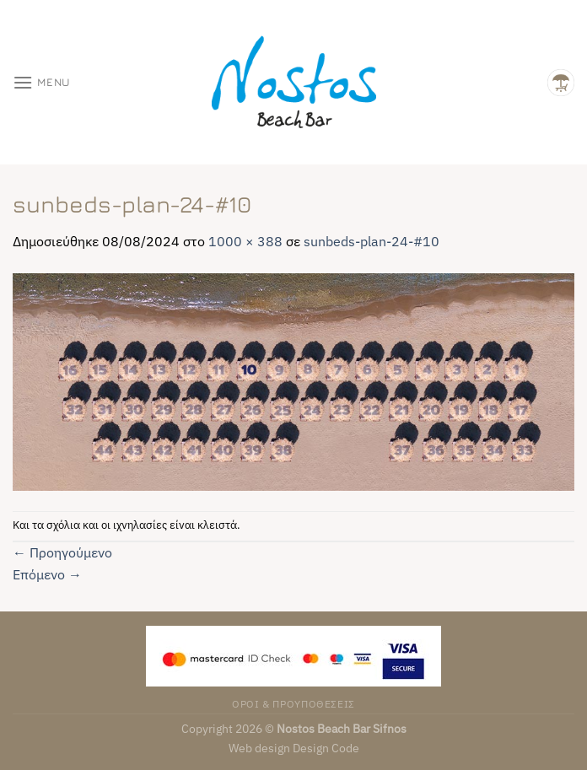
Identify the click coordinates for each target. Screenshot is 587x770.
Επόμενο (47, 574)
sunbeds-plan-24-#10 (371, 241)
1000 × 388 (245, 241)
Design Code (326, 748)
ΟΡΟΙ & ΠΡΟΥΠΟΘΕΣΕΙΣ (293, 703)
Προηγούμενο (62, 552)
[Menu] (42, 82)
